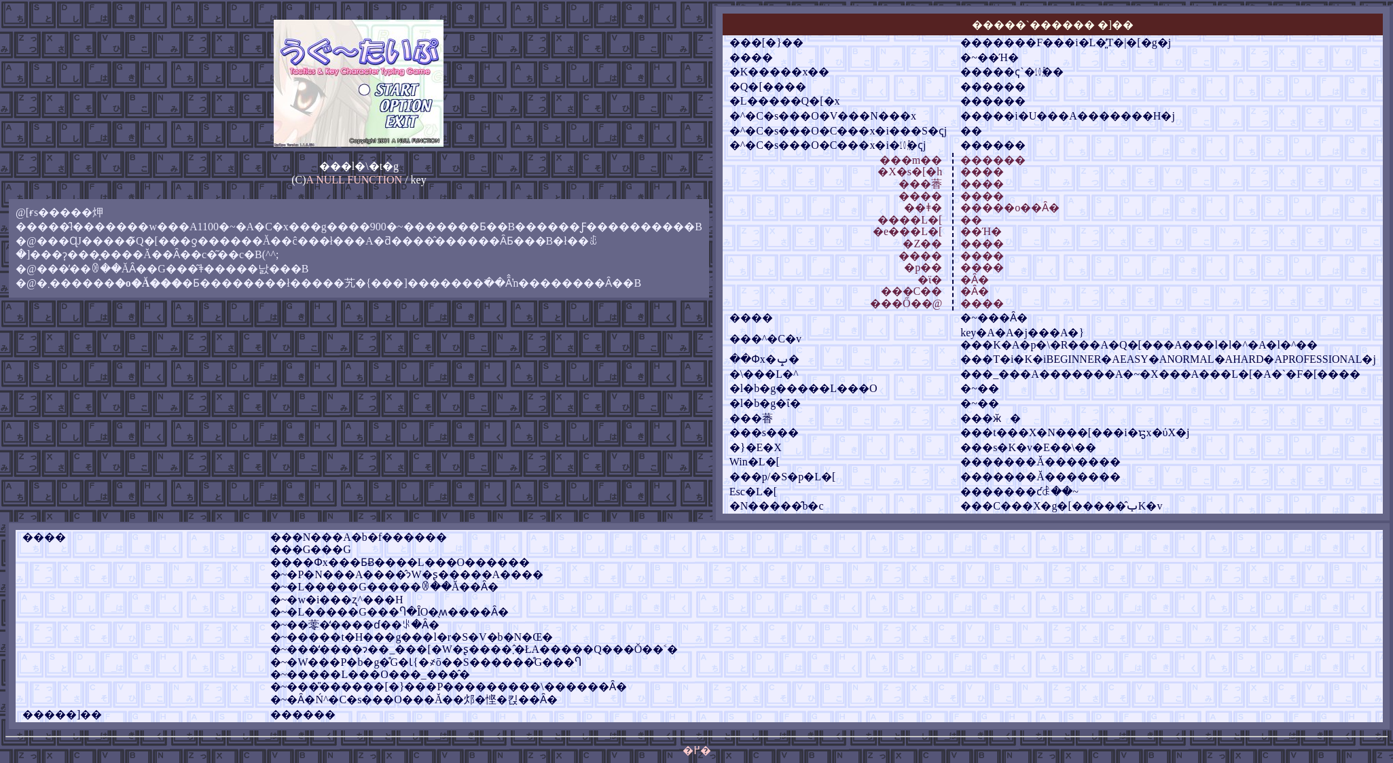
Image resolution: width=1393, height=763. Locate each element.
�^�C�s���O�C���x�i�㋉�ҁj (827, 145)
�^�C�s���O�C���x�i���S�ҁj (838, 131)
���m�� (911, 160)
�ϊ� (930, 279)
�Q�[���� (767, 86)
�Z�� (922, 243)
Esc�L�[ (753, 491)
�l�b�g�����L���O (803, 388)
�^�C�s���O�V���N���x (822, 116)
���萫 (920, 184)
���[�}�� (766, 42)
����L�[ (910, 220)
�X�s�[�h (910, 171)
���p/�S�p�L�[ (782, 476)
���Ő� (896, 303)
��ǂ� (923, 207)
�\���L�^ (764, 374)
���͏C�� (912, 291)
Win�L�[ (754, 461)
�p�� (923, 267)
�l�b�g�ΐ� (765, 403)
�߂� (697, 750)
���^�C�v (765, 338)
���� (751, 57)
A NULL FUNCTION (354, 179)
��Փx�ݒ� (764, 359)
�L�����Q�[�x (784, 101)
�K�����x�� (779, 71)
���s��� (764, 432)
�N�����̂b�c (776, 506)
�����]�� (62, 714)
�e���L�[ (907, 231)
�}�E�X (755, 447)
